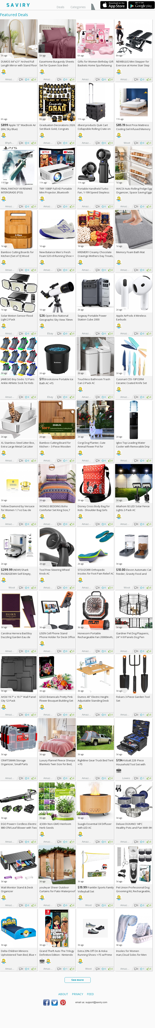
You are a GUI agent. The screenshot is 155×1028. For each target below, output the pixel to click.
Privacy (77, 994)
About (63, 994)
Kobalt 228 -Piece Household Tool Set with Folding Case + (130, 764)
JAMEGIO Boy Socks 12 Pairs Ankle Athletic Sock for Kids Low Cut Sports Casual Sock (17, 383)
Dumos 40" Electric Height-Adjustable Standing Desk (93, 698)
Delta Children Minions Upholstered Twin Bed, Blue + (18, 954)
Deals (60, 7)
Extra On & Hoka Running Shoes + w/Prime (95, 953)
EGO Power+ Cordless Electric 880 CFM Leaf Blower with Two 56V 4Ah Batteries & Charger (19, 827)
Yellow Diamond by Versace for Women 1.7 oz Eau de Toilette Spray (17, 510)
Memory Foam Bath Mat (130, 252)
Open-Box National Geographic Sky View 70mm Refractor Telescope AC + (56, 319)
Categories (78, 7)
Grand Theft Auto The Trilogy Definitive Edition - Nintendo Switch (56, 954)
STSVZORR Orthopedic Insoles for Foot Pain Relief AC (96, 571)
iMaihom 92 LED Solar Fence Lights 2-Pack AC (133, 508)
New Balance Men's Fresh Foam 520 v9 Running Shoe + (56, 255)
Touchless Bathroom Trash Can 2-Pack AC (94, 381)
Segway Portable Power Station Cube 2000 (92, 317)
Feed (90, 994)
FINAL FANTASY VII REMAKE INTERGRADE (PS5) (16, 190)
